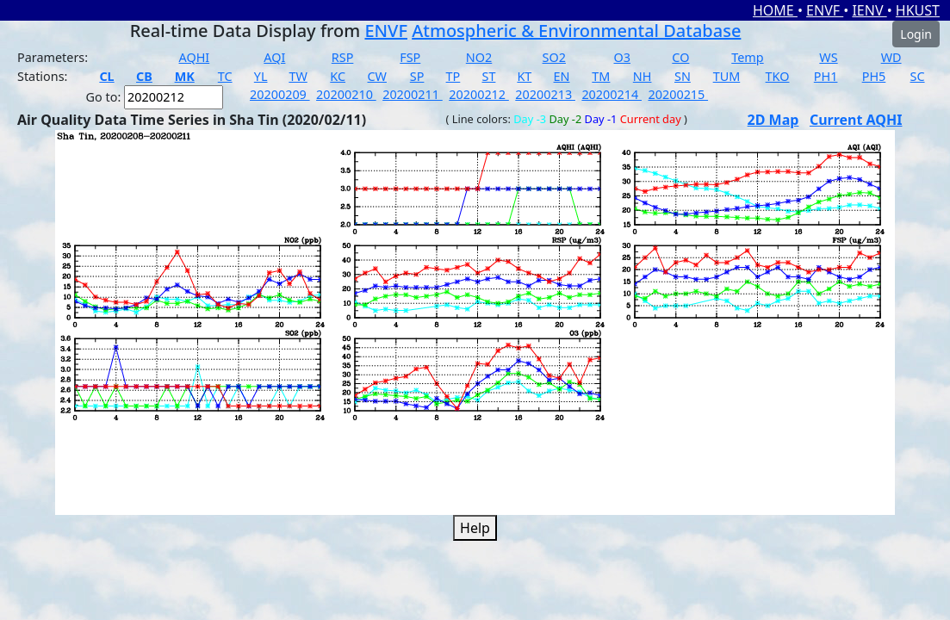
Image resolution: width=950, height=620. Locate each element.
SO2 (554, 57)
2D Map (773, 119)
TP (453, 76)
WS (828, 57)
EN (562, 76)
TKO (778, 76)
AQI (274, 57)
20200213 (545, 94)
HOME (775, 10)
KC (337, 76)
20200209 (280, 94)
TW (298, 76)
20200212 (479, 94)
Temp (747, 57)
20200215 (678, 94)
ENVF (824, 10)
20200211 (412, 94)
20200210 (346, 94)
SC (917, 76)
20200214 (611, 94)
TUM (727, 76)
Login (916, 34)
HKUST (918, 10)
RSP (343, 57)
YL (261, 76)
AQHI (194, 57)
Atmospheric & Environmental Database (576, 30)
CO (680, 57)
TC (225, 76)
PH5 (874, 76)
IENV (869, 10)
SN (682, 76)
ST (489, 76)
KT (524, 76)
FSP (410, 57)
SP (417, 76)
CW (377, 76)
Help (475, 527)
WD (891, 57)
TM (601, 76)
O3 (622, 57)
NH (642, 76)
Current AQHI (856, 119)
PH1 (826, 76)
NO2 (479, 57)
